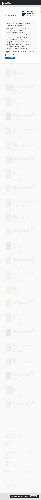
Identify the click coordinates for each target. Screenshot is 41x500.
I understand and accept (13, 54)
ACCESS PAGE (10, 57)
